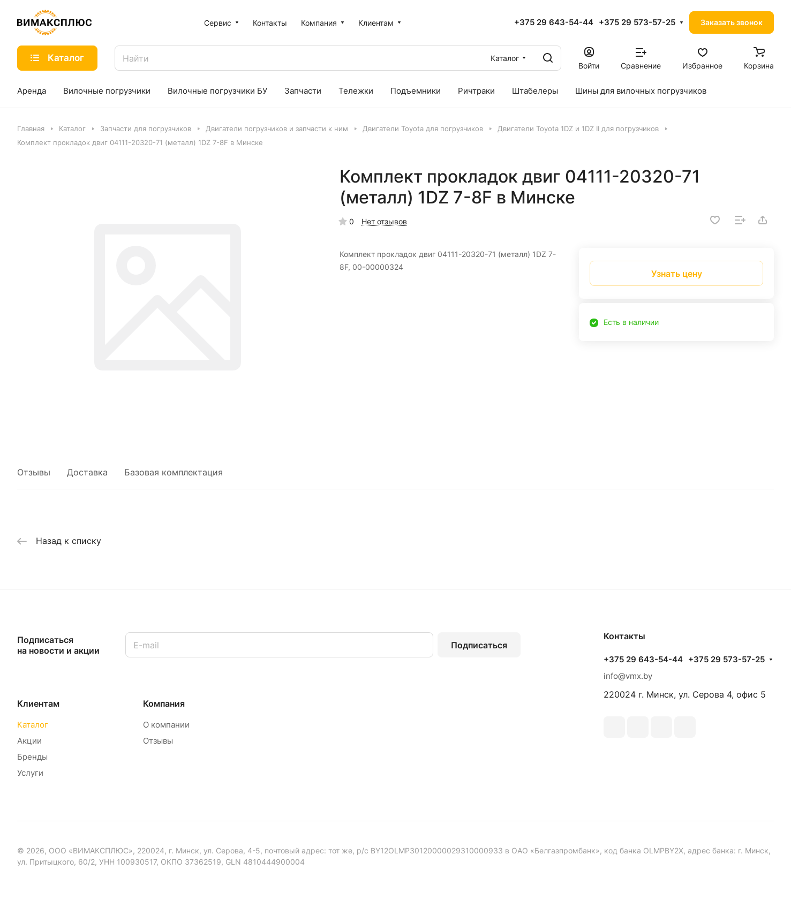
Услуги (30, 773)
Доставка (87, 472)
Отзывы (33, 472)
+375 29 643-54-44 (553, 22)
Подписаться (479, 645)
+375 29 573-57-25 (637, 22)
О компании (166, 725)
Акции (29, 741)
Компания (164, 703)
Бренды (32, 757)
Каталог (32, 725)
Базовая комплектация (173, 472)
